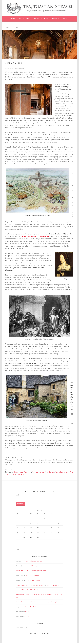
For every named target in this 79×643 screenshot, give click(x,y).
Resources (55, 18)
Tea (20, 18)
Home (13, 18)
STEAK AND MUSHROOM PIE (34, 580)
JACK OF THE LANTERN (32, 575)
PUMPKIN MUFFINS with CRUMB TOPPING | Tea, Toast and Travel (34, 595)
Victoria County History (62, 472)
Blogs (46, 18)
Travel (28, 18)
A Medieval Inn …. (15, 63)
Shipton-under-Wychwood (22, 472)
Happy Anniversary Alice (52, 602)
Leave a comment (19, 68)
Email (18, 495)
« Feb (17, 543)
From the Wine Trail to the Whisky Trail (36, 236)
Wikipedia (21, 474)
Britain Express (49, 472)
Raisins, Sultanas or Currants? (33, 561)
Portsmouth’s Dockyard (32, 566)
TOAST (27, 612)
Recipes (36, 18)
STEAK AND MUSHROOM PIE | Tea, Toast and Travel (30, 585)
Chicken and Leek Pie (53, 585)
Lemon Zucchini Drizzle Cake (29, 607)
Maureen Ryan (20, 571)
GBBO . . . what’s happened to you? (36, 571)
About (65, 18)
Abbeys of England (38, 472)
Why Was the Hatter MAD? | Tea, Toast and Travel (29, 602)
